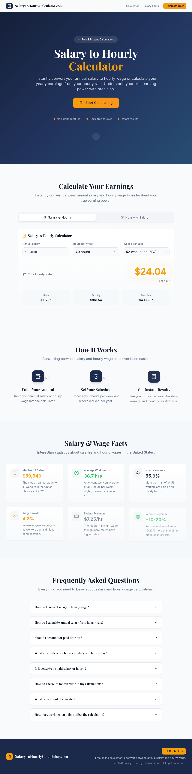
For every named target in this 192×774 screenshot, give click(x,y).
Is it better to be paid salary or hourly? (96, 668)
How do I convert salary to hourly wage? (96, 607)
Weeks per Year (133, 243)
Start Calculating (95, 104)
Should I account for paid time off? (96, 638)
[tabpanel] (96, 269)
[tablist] (96, 217)
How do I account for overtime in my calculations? (96, 684)
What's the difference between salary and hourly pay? (96, 653)
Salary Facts (151, 5)
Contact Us (174, 751)
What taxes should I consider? (96, 699)
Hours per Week (83, 243)
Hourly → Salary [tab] (134, 217)
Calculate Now (175, 5)
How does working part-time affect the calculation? (96, 715)
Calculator (132, 5)
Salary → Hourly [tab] (57, 217)
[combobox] (96, 251)
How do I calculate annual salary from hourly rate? (96, 622)
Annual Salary (31, 243)
